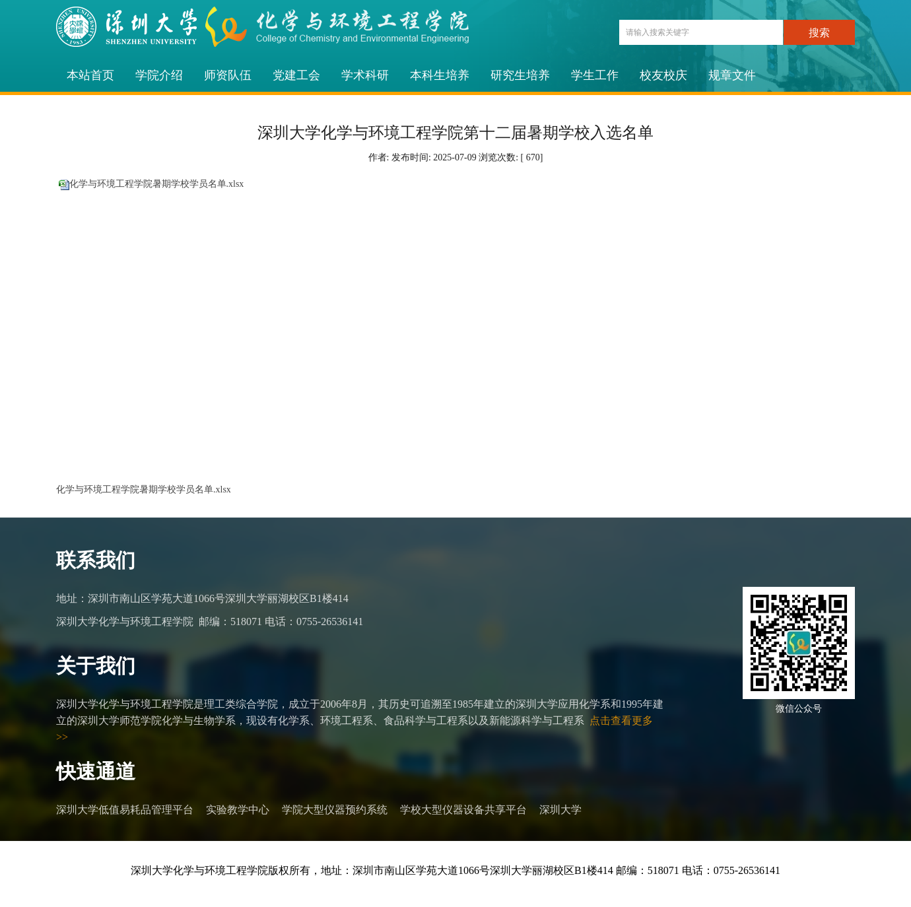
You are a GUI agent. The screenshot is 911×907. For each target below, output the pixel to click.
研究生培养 (520, 75)
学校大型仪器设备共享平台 (463, 809)
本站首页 (90, 75)
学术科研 (365, 75)
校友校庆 (663, 75)
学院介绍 (159, 75)
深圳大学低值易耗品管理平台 (124, 809)
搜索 (819, 32)
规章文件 (732, 75)
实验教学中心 (237, 809)
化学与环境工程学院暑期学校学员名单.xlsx (156, 184)
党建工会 (296, 75)
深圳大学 (560, 809)
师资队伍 (228, 75)
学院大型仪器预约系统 (335, 809)
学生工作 (595, 75)
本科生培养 (439, 75)
